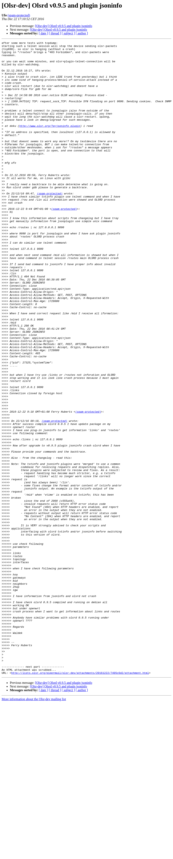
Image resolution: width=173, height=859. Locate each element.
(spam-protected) (19, 15)
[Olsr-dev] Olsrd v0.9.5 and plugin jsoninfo (63, 26)
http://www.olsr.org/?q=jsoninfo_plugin (49, 143)
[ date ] (43, 33)
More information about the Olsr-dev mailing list (34, 825)
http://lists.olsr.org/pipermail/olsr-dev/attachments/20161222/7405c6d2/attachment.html (80, 799)
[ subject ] (68, 33)
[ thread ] (55, 33)
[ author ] (82, 33)
